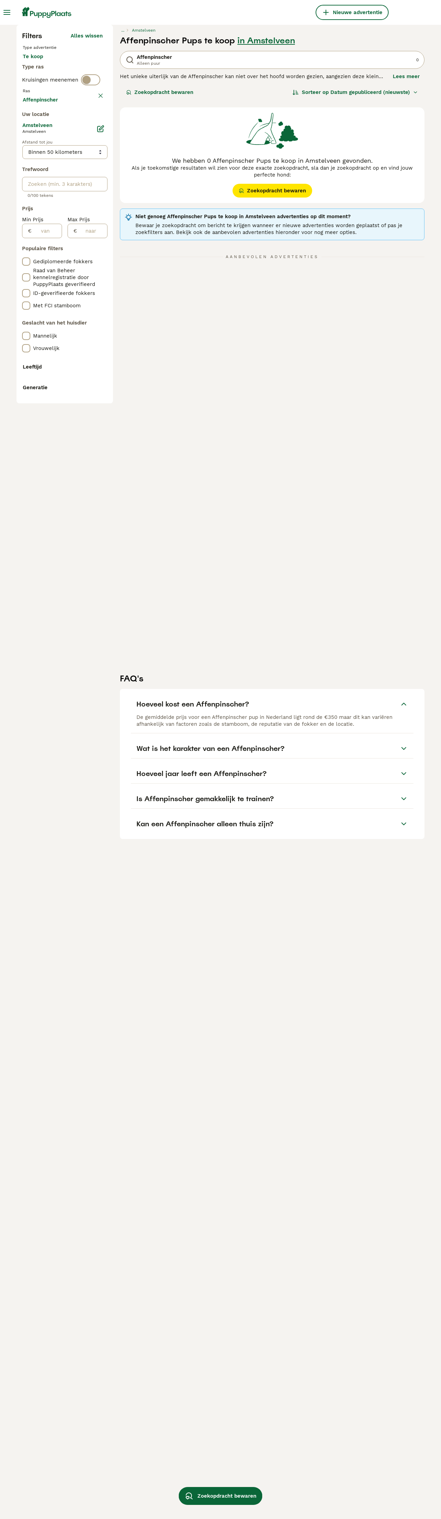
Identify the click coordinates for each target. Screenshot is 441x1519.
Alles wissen (87, 162)
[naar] (92, 537)
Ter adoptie (78, 190)
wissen (94, 247)
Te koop (38, 190)
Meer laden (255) (81, 405)
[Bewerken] (100, 435)
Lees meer (406, 203)
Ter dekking (43, 206)
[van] (47, 537)
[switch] (90, 232)
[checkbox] (26, 279)
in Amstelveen (266, 167)
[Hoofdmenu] (7, 12)
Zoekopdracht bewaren (159, 219)
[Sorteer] (355, 219)
